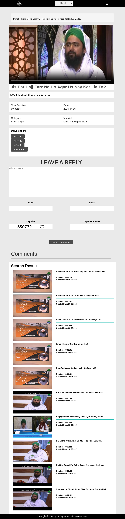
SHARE (19, 149)
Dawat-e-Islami (19, 19)
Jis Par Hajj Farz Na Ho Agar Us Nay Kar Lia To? (60, 19)
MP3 (18, 141)
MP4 (18, 136)
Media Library (33, 19)
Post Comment (61, 242)
